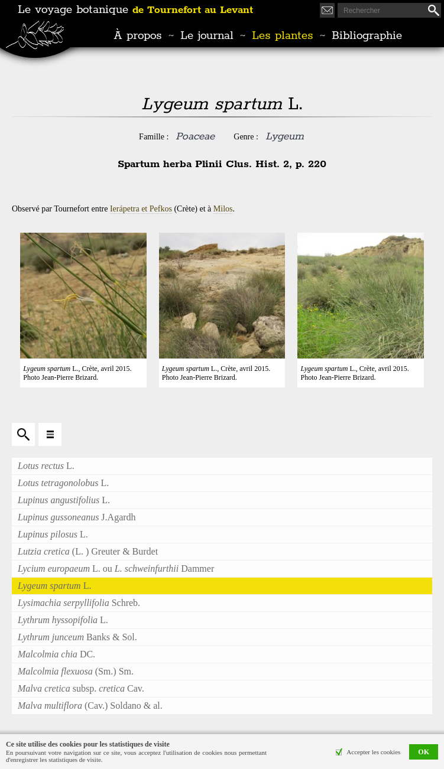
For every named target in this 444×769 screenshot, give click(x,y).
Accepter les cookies (373, 751)
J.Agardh (77, 517)
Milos (223, 208)
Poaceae (195, 136)
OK (423, 752)
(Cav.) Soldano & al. (90, 705)
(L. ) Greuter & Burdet (88, 551)
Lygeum (284, 136)
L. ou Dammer (116, 568)
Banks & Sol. (77, 637)
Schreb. (79, 603)
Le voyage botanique (135, 10)
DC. (56, 654)
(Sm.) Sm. (76, 671)
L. (46, 466)
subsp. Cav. (81, 688)
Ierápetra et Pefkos (141, 208)
